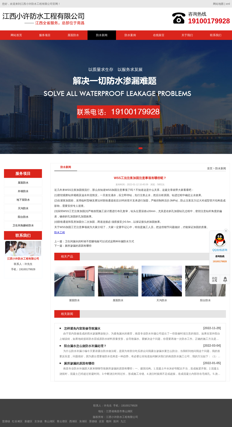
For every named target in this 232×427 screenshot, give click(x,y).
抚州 (116, 421)
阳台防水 (23, 216)
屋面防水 (73, 35)
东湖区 (83, 421)
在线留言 (158, 35)
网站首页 (16, 35)
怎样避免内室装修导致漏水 (82, 328)
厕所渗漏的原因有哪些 (78, 245)
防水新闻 (101, 35)
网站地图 (218, 3)
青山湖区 (49, 421)
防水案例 (130, 35)
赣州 (108, 421)
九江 (123, 421)
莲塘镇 (6, 421)
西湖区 (73, 421)
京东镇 (38, 421)
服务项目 (45, 35)
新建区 (28, 421)
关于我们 (187, 35)
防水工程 (59, 232)
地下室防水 (23, 199)
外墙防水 (23, 191)
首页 (209, 168)
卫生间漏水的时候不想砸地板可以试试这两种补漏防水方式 (99, 241)
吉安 (101, 421)
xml (228, 3)
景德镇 (93, 421)
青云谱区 (62, 421)
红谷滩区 (17, 421)
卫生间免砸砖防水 (23, 225)
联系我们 (215, 35)
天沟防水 (23, 208)
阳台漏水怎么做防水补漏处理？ (85, 346)
